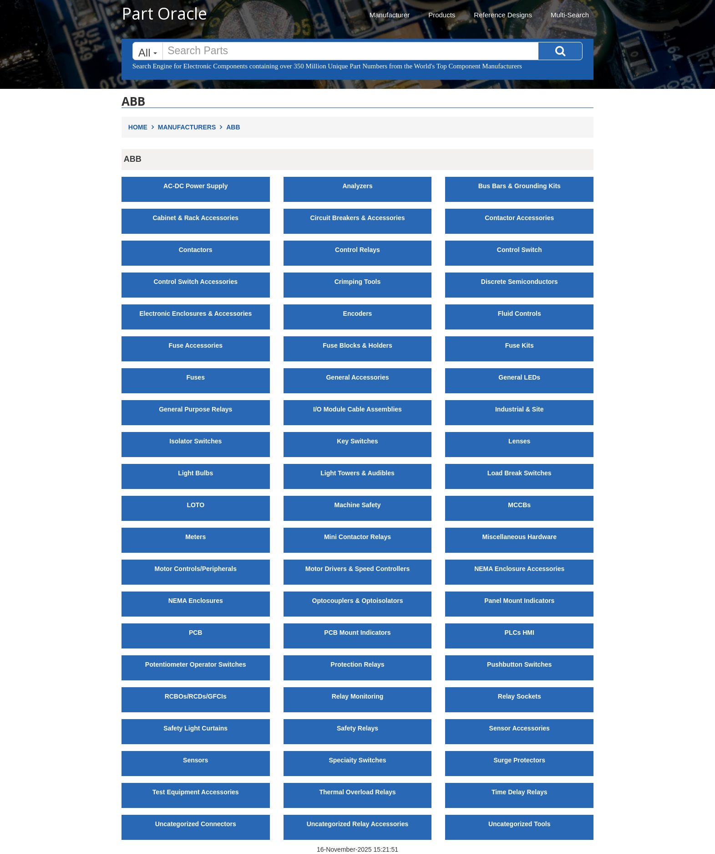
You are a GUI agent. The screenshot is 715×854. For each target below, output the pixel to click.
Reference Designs (503, 15)
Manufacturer (390, 15)
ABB (233, 127)
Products (441, 15)
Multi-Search (570, 15)
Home (143, 127)
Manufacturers (192, 127)
